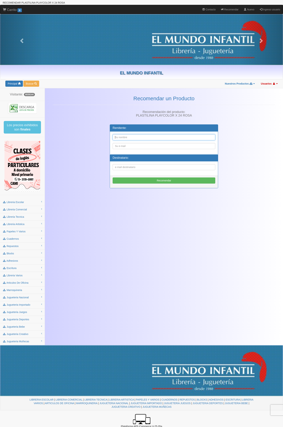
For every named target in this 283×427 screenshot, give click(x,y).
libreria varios (22, 275)
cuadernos (22, 238)
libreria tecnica (22, 216)
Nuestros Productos (240, 83)
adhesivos (22, 260)
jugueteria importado (22, 304)
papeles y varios (22, 231)
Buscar (31, 83)
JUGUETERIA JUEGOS (177, 403)
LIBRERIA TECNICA (95, 399)
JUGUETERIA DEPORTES (208, 403)
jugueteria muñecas (22, 341)
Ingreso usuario (270, 9)
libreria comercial (22, 209)
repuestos (22, 246)
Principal (14, 83)
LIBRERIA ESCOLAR (42, 399)
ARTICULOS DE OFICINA (59, 403)
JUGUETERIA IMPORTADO (146, 403)
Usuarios (269, 83)
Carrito (12, 10)
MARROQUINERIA (86, 403)
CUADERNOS (169, 399)
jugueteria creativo (22, 333)
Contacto (209, 9)
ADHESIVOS (216, 399)
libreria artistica (22, 224)
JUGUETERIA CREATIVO (126, 406)
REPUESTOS (187, 399)
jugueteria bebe (22, 326)
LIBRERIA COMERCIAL (69, 399)
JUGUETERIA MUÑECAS (156, 406)
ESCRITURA (233, 399)
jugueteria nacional (22, 297)
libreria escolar (22, 202)
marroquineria (22, 290)
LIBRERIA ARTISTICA (121, 399)
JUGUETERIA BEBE (236, 403)
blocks (22, 253)
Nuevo (249, 9)
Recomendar (229, 9)
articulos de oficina (22, 282)
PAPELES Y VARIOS (147, 399)
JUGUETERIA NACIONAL (114, 403)
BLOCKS (202, 399)
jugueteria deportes (22, 319)
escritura (22, 268)
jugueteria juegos (22, 312)
